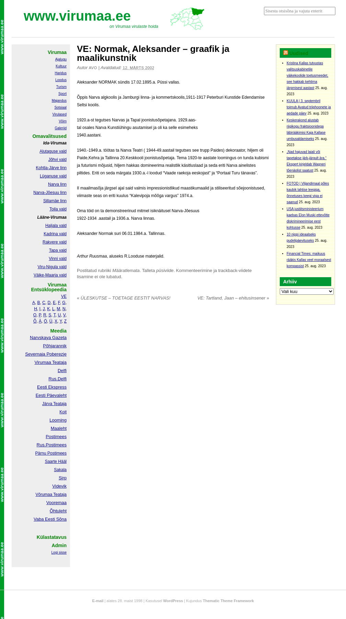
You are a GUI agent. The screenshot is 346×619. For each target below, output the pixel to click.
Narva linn (57, 184)
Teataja (59, 494)
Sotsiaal (60, 107)
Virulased (59, 114)
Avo (93, 68)
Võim (63, 121)
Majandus (59, 100)
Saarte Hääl (56, 461)
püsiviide (165, 270)
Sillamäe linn (55, 200)
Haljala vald (56, 225)
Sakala (60, 469)
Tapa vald (58, 250)
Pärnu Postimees (51, 453)
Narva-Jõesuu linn (50, 192)
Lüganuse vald (53, 176)
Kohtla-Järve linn (51, 167)
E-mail (97, 601)
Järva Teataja (54, 403)
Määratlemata (125, 270)
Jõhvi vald (57, 159)
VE (64, 296)
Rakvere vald (55, 242)
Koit (63, 412)
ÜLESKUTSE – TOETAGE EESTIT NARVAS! (123, 298)
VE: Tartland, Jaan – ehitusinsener (233, 298)
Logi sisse (59, 552)
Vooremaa (56, 502)
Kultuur (61, 66)
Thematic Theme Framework (228, 601)
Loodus (61, 80)
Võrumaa (43, 494)
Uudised (298, 53)
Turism (61, 87)
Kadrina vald (55, 233)
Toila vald (58, 209)
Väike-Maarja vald (50, 275)
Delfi (62, 370)
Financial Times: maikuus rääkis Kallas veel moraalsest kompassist (309, 260)
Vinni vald (58, 258)
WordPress (173, 601)
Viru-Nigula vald (52, 266)
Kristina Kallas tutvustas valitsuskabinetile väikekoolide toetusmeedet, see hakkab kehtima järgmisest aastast (307, 75)
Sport (62, 94)
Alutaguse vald (53, 151)
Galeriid (61, 128)
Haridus (61, 73)
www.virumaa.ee (77, 15)
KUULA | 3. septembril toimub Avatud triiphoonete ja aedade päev (309, 107)
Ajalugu (61, 59)
